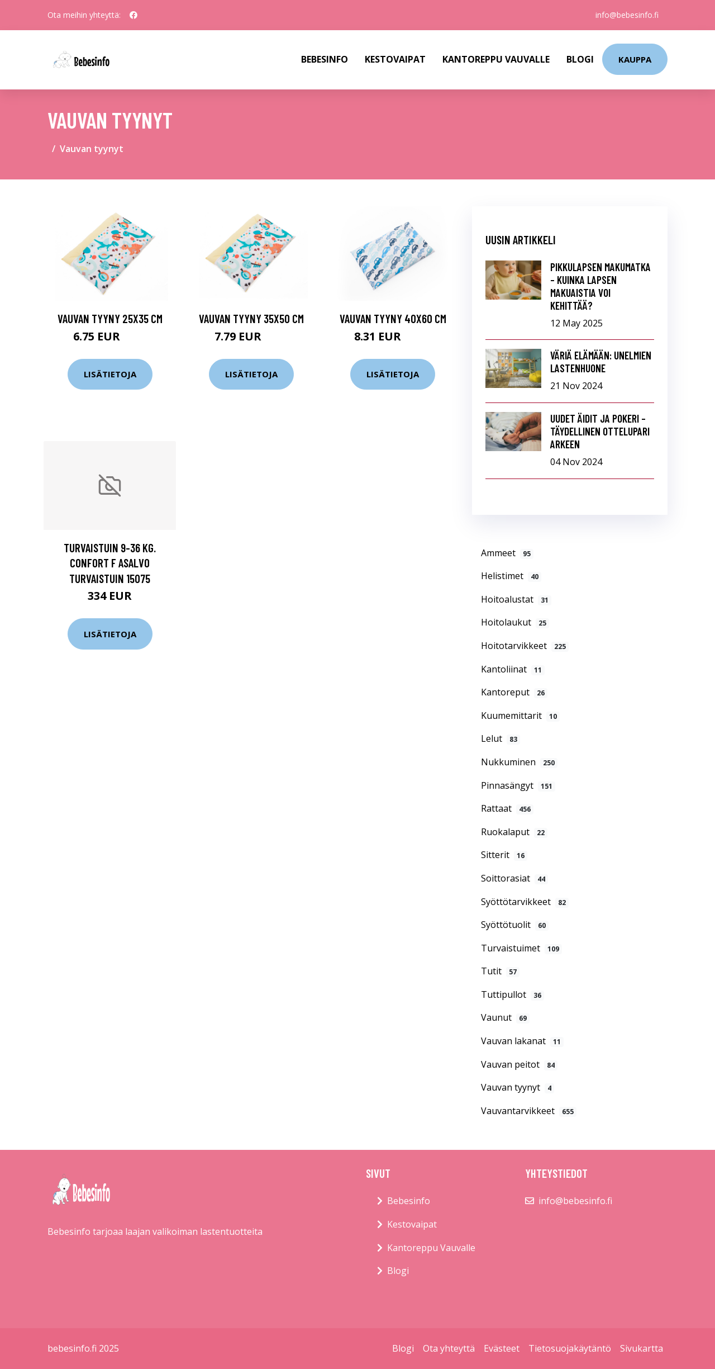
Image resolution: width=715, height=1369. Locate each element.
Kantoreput (514, 692)
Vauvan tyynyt (517, 1087)
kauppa (634, 59)
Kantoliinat (513, 669)
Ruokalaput (514, 832)
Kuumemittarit (520, 715)
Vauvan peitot (519, 1064)
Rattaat (507, 808)
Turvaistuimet (521, 948)
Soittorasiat (514, 878)
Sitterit (504, 855)
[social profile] (133, 15)
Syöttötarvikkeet (525, 902)
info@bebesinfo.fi (627, 15)
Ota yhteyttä (449, 1348)
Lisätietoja (110, 374)
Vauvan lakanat (522, 1041)
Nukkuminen (519, 762)
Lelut (500, 738)
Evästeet (501, 1348)
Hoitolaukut (515, 622)
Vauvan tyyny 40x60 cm (393, 318)
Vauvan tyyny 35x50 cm (251, 318)
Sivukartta (641, 1348)
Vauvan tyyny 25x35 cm (110, 318)
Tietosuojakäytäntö (569, 1348)
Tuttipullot (512, 994)
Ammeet (507, 553)
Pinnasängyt (518, 785)
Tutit (500, 971)
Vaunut (505, 1017)
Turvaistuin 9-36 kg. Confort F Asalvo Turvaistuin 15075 (110, 563)
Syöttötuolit (515, 924)
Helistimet (511, 576)
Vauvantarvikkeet (528, 1111)
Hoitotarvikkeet (525, 646)
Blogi (580, 59)
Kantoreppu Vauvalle (496, 59)
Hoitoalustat (516, 599)
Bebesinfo (324, 59)
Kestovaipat (395, 59)
